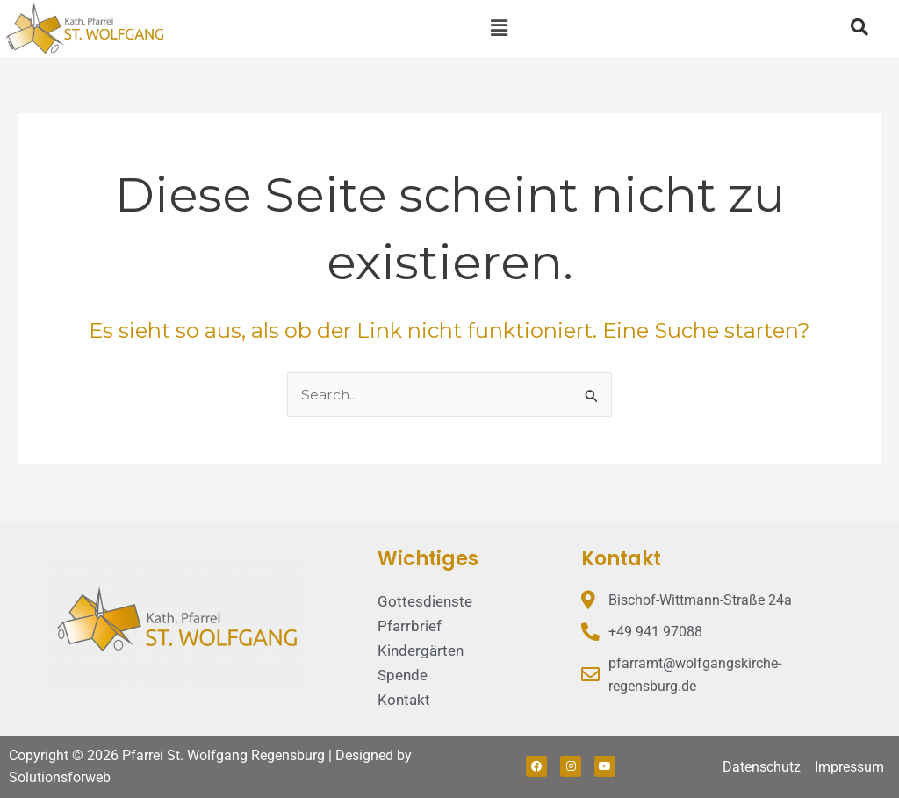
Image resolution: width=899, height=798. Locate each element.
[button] (499, 29)
